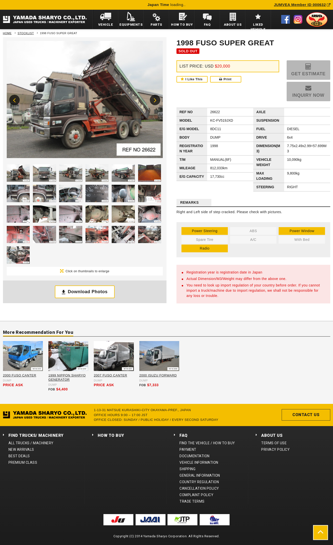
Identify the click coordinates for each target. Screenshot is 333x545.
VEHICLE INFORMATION (198, 462)
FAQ (183, 435)
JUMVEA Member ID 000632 (302, 4)
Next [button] (155, 100)
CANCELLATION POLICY (199, 488)
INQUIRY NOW (308, 95)
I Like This (194, 79)
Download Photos (88, 291)
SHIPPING (187, 469)
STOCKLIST (26, 33)
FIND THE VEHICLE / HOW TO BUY (207, 443)
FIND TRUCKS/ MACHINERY (36, 435)
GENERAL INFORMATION (199, 475)
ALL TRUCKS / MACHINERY (31, 443)
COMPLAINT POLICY (196, 495)
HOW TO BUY (111, 435)
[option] (85, 101)
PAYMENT (187, 450)
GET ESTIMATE (308, 73)
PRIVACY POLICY (275, 450)
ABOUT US (271, 435)
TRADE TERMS (192, 501)
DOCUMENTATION (194, 456)
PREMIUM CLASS (22, 462)
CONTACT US (305, 414)
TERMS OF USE (274, 443)
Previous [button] (14, 100)
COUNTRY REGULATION (199, 482)
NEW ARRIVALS (21, 450)
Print (225, 79)
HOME (7, 33)
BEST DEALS (19, 456)
